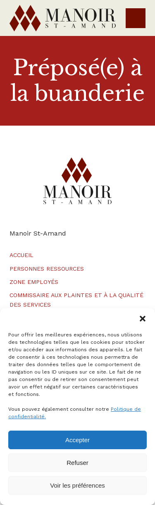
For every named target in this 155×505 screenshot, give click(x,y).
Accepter (77, 439)
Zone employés (34, 282)
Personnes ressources (47, 268)
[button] (142, 318)
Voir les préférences (77, 485)
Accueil (21, 255)
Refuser (77, 462)
